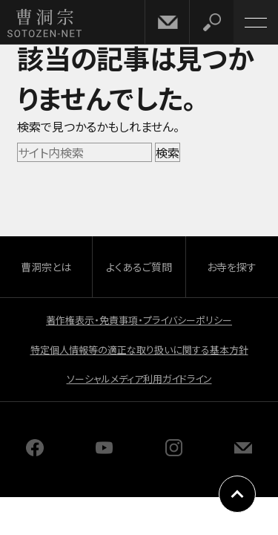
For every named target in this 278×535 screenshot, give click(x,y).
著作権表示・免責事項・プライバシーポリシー (139, 320)
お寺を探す (232, 266)
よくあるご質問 (139, 266)
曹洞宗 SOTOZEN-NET (44, 23)
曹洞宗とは (46, 266)
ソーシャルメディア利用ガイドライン (139, 379)
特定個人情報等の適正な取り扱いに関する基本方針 (139, 350)
